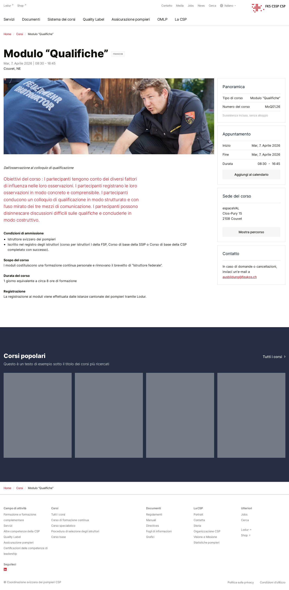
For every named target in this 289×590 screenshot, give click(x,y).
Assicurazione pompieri (131, 19)
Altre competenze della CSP (22, 531)
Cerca (212, 5)
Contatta (199, 520)
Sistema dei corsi (61, 19)
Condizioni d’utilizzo (272, 582)
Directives (152, 525)
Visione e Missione (205, 537)
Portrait (198, 514)
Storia (197, 525)
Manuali (151, 520)
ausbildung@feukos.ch (240, 277)
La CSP (180, 19)
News (201, 5)
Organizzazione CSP (207, 531)
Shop (20, 5)
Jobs (191, 5)
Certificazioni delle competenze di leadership (26, 551)
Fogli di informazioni (159, 531)
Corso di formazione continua (70, 520)
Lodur (7, 5)
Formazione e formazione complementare (20, 517)
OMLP (162, 19)
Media (180, 5)
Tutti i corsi (272, 356)
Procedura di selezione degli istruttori (75, 531)
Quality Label (93, 19)
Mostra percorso (251, 232)
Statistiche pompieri (206, 542)
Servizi (9, 19)
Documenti (31, 19)
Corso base (58, 537)
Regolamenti (154, 514)
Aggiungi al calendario (251, 174)
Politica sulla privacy (241, 582)
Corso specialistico (63, 525)
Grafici (150, 537)
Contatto (166, 5)
